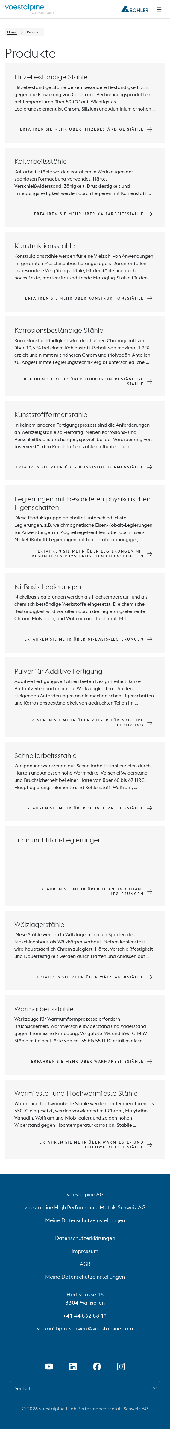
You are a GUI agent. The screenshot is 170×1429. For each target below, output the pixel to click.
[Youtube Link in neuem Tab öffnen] (49, 1366)
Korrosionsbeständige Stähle (58, 330)
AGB (85, 1263)
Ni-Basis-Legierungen (47, 586)
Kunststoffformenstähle (50, 414)
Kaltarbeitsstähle (40, 161)
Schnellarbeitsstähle (45, 755)
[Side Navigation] (159, 9)
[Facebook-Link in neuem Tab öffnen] (97, 1366)
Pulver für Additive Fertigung (58, 671)
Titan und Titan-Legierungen (58, 840)
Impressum (85, 1251)
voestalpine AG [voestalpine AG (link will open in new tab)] (85, 1194)
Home (12, 32)
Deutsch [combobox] (22, 1388)
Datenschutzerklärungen (85, 1238)
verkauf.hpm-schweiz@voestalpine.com (85, 1328)
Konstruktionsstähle (44, 245)
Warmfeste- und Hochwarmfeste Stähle (76, 1093)
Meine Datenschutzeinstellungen (85, 1220)
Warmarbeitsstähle (43, 1008)
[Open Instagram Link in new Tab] (121, 1366)
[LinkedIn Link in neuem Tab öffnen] (73, 1366)
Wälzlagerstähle (39, 924)
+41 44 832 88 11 (85, 1315)
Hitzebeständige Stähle (50, 76)
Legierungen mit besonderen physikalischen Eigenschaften (82, 503)
